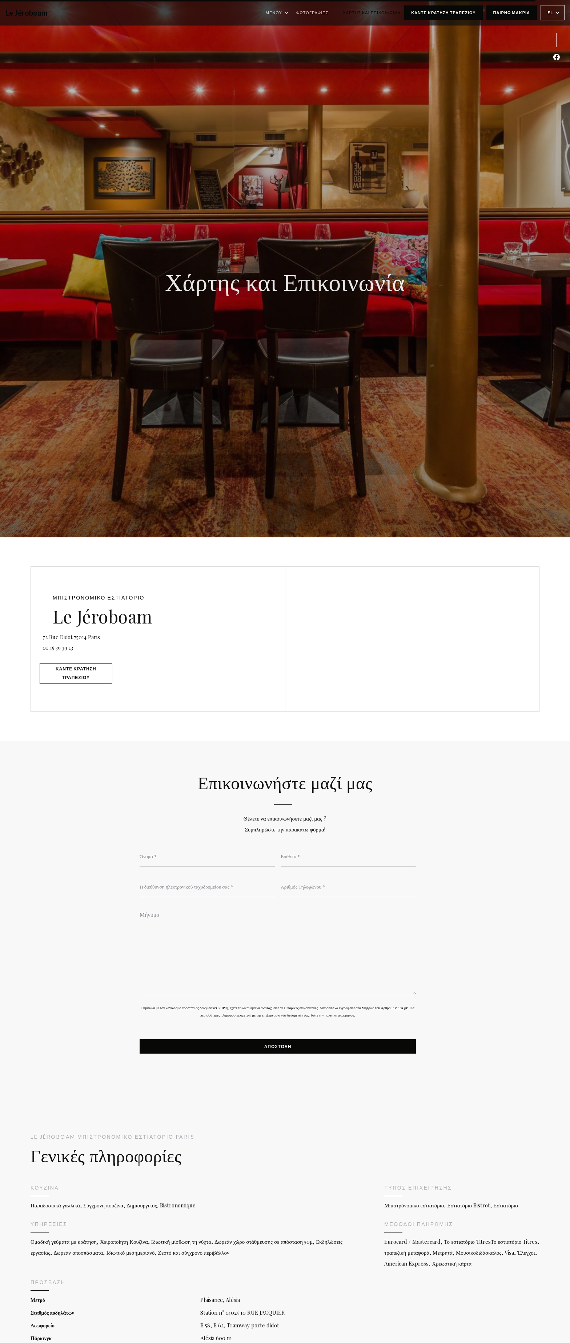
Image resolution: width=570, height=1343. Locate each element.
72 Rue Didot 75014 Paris (113, 633)
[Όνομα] (207, 856)
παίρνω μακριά (511, 12)
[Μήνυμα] (278, 952)
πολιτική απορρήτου (339, 1018)
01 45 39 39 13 (69, 645)
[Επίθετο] (348, 856)
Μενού (277, 12)
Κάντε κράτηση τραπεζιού (443, 12)
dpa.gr (403, 1011)
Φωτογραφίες (312, 12)
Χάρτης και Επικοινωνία (372, 12)
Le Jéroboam (26, 12)
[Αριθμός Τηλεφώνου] (348, 887)
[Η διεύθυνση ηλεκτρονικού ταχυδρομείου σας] (207, 887)
